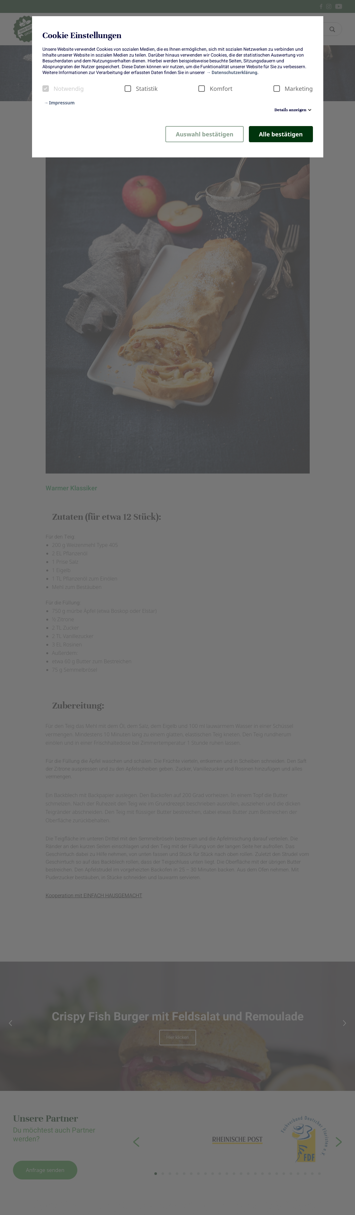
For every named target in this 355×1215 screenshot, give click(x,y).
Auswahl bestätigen (204, 134)
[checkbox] (45, 88)
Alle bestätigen (281, 134)
